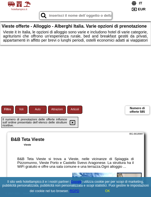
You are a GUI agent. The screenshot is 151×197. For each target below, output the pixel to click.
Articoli (75, 109)
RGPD (74, 191)
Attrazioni (57, 109)
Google (76, 182)
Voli (21, 109)
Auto (38, 109)
